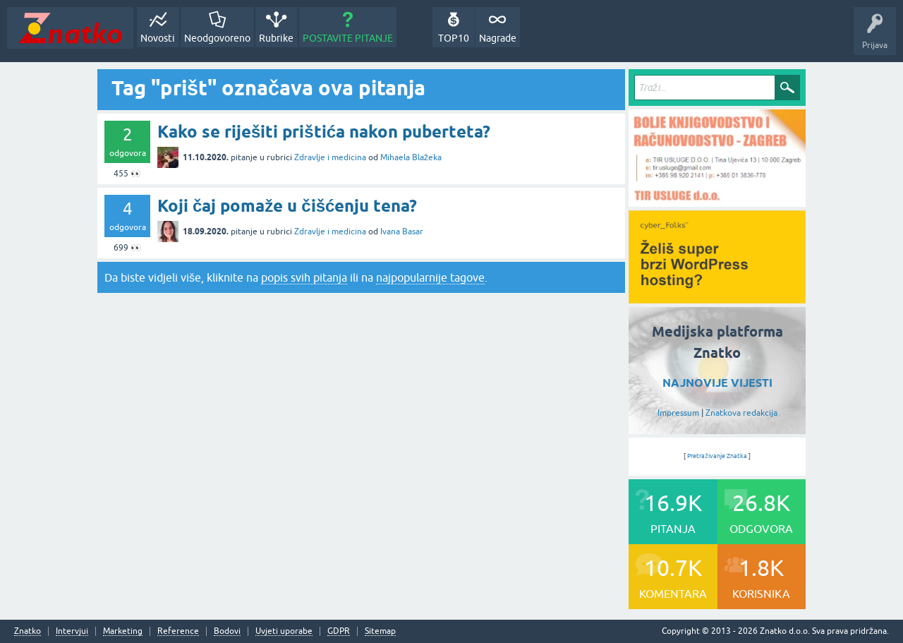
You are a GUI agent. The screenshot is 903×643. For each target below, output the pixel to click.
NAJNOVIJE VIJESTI (717, 383)
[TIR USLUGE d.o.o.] (717, 202)
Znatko (27, 631)
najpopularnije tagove (430, 277)
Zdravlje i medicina (330, 157)
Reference (178, 631)
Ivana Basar (401, 231)
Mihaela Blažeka (411, 157)
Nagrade (497, 38)
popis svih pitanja (304, 277)
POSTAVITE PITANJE (348, 38)
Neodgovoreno (217, 38)
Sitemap (380, 631)
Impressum (678, 413)
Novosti (157, 38)
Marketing (123, 631)
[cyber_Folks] (717, 298)
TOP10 (453, 38)
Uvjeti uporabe (284, 631)
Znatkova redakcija (741, 413)
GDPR (338, 631)
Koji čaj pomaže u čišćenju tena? (287, 206)
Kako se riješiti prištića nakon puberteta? (323, 131)
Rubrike (276, 38)
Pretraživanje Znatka (717, 455)
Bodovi (227, 631)
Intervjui (72, 631)
